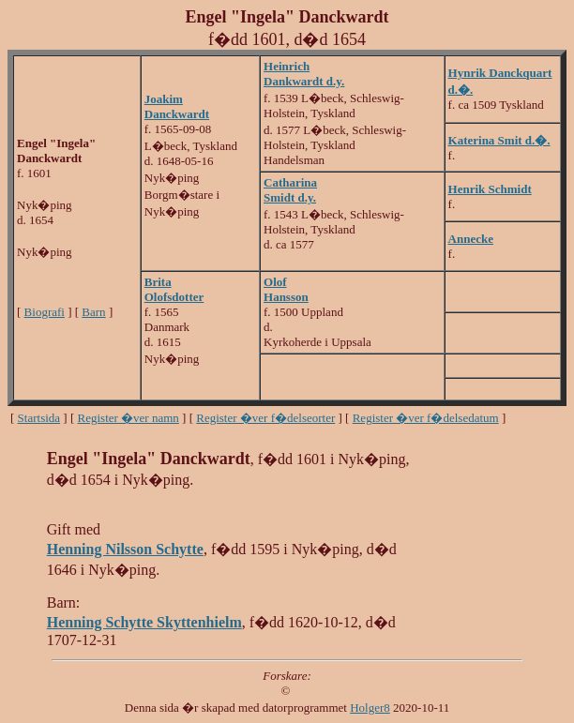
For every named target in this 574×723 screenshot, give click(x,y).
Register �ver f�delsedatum (426, 418)
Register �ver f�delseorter (265, 418)
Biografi (44, 312)
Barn (93, 312)
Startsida (39, 418)
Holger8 (370, 707)
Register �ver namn (128, 418)
